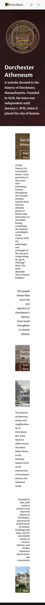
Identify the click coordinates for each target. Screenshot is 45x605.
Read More (26, 155)
